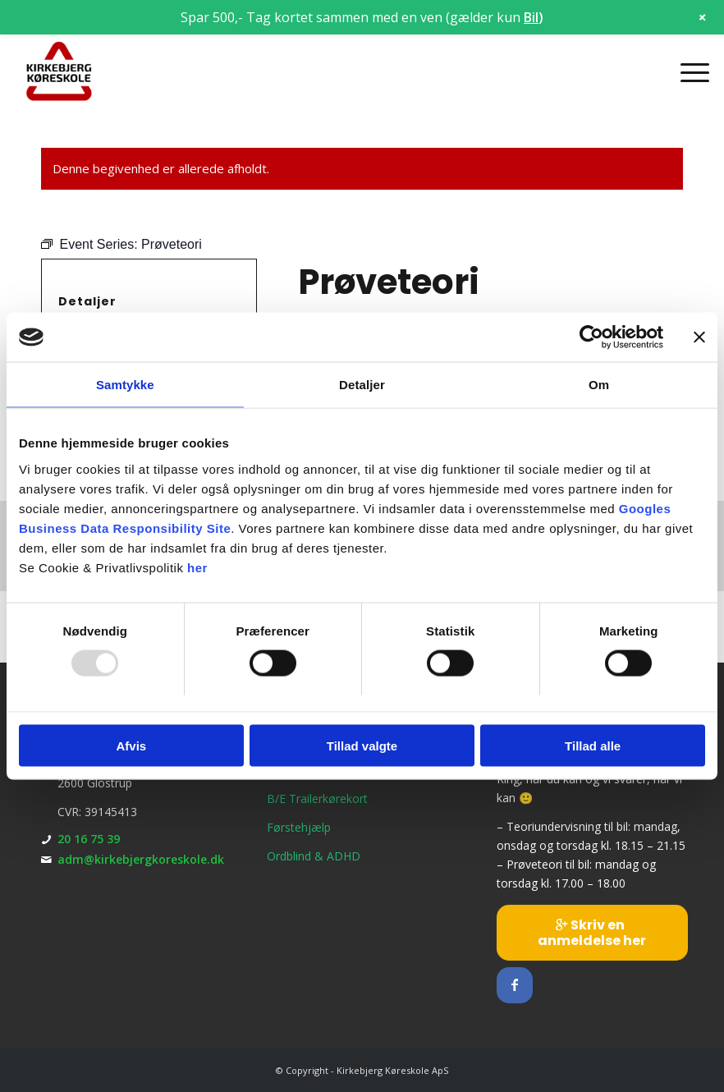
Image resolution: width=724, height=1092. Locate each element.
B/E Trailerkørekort (317, 798)
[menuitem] (686, 72)
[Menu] (686, 72)
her (197, 567)
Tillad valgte (362, 745)
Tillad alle (593, 745)
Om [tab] (599, 385)
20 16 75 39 (88, 839)
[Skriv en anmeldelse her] (592, 932)
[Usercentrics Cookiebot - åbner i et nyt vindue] (591, 337)
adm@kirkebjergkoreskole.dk (140, 859)
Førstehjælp (299, 827)
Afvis (131, 745)
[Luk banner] (699, 337)
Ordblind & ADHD (313, 856)
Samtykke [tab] (125, 385)
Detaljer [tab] (362, 385)
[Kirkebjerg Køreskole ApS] (59, 72)
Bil (531, 17)
